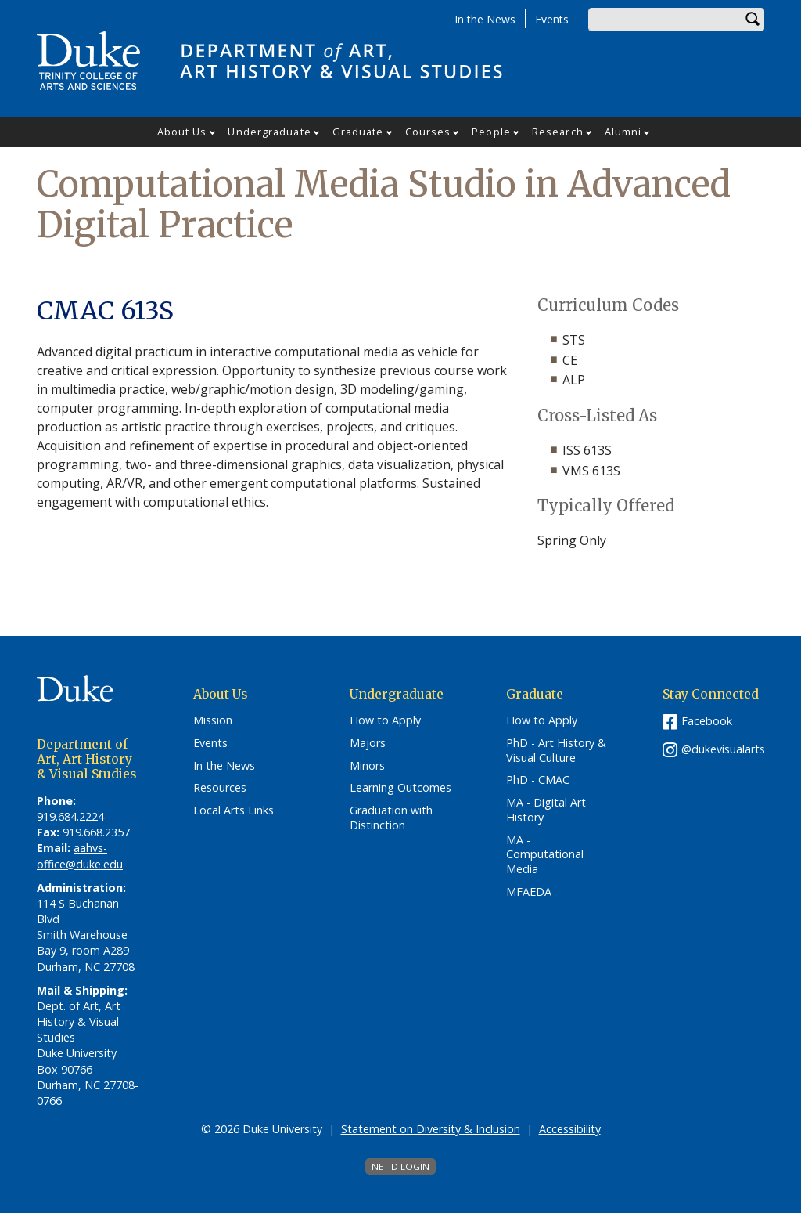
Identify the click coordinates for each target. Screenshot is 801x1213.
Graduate (358, 132)
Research (558, 132)
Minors (367, 766)
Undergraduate (269, 132)
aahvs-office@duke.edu (80, 855)
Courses (428, 132)
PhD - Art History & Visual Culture (556, 750)
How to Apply (385, 720)
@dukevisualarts (723, 749)
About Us (182, 132)
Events (552, 19)
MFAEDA (528, 892)
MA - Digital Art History (546, 810)
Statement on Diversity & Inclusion (430, 1128)
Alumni (623, 132)
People (491, 132)
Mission (212, 720)
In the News (484, 19)
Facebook (706, 720)
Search (752, 19)
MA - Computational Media (545, 854)
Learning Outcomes (400, 788)
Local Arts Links (233, 810)
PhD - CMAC (537, 780)
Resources (219, 788)
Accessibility (570, 1128)
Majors (368, 743)
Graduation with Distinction (391, 817)
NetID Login (400, 1166)
